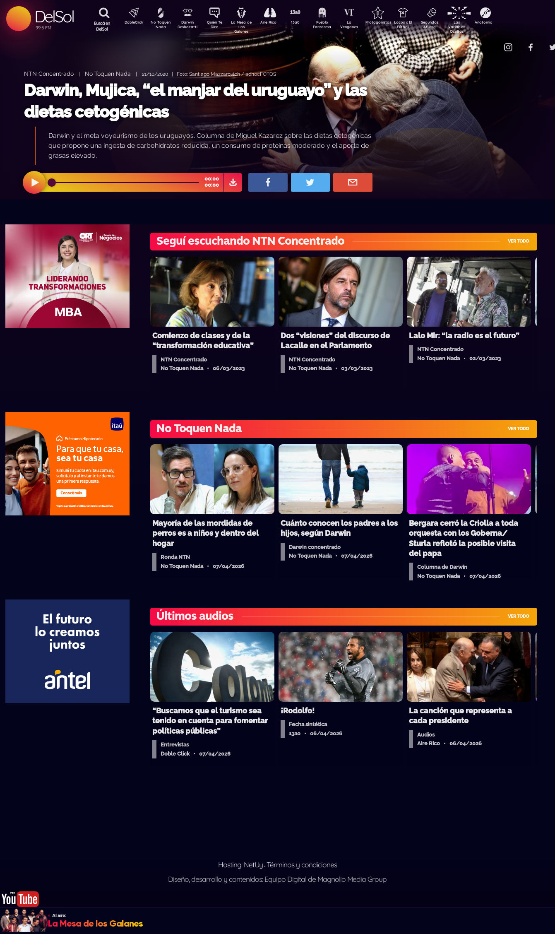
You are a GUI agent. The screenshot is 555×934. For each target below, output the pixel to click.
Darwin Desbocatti (189, 26)
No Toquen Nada (160, 26)
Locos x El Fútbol (420, 26)
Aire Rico (276, 23)
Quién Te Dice (218, 26)
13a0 (304, 23)
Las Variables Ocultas (478, 26)
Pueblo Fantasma (333, 26)
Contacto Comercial (491, 42)
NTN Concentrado (49, 73)
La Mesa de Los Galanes (247, 26)
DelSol (54, 16)
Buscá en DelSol (102, 26)
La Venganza (362, 26)
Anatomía (507, 23)
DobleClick (130, 23)
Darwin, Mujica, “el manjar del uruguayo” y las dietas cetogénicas (195, 100)
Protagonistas (391, 23)
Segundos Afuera (449, 26)
